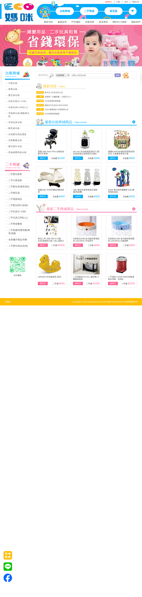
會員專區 (103, 22)
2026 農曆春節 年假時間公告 (56, 109)
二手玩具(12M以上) (18, 217)
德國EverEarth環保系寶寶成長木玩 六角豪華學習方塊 (121, 152)
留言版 (113, 11)
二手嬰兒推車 (15, 174)
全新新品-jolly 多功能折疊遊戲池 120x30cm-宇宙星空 (86, 239)
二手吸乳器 (14, 193)
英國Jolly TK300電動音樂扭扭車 (51, 191)
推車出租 (12, 89)
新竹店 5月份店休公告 (54, 92)
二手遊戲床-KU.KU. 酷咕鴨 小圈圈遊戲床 (86, 278)
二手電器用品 (15, 199)
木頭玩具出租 (15, 122)
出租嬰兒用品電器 (17, 134)
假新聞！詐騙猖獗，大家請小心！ (58, 97)
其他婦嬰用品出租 (17, 152)
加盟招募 (89, 22)
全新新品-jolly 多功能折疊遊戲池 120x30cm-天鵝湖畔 (121, 239)
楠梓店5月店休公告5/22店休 (56, 105)
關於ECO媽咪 (120, 22)
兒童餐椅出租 (15, 140)
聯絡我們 (135, 22)
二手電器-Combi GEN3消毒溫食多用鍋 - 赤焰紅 (121, 278)
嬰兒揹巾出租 (15, 146)
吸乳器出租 (14, 128)
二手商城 (89, 11)
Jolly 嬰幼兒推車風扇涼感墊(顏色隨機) (85, 191)
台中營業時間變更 (52, 114)
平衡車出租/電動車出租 (18, 114)
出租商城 (65, 11)
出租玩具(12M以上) (18, 107)
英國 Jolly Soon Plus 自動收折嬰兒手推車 (51, 152)
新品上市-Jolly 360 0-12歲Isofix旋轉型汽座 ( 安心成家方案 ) (51, 240)
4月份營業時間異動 (53, 101)
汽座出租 (12, 83)
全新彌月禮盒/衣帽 (17, 239)
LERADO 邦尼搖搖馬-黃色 (49, 277)
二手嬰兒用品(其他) (18, 246)
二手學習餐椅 (15, 224)
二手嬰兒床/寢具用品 (18, 186)
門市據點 (75, 22)
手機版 (7, 302)
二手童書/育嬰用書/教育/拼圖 (19, 232)
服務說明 (62, 22)
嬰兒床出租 (14, 95)
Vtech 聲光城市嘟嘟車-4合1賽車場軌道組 (121, 191)
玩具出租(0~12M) (17, 101)
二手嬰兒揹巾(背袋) (18, 205)
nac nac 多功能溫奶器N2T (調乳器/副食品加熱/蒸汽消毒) (86, 152)
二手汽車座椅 (15, 180)
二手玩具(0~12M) (17, 211)
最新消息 (48, 22)
